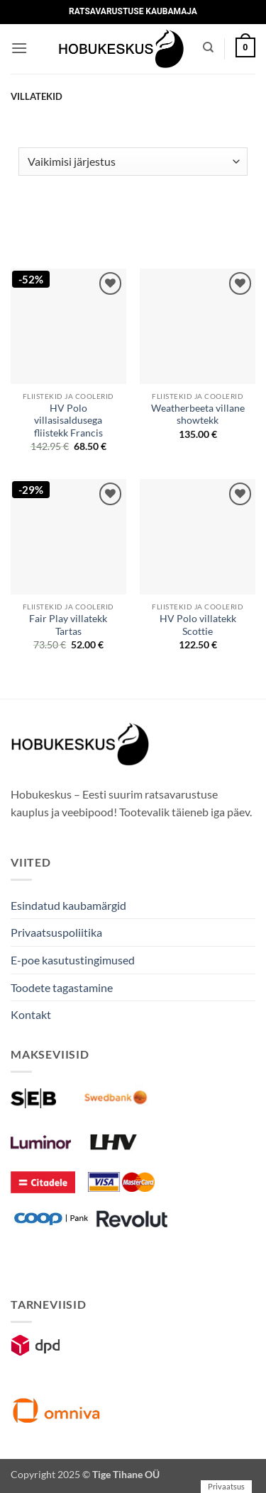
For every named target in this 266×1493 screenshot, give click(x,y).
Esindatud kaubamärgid (68, 905)
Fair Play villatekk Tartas (68, 625)
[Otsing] (208, 47)
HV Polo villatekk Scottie (198, 625)
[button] (19, 47)
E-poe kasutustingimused (73, 960)
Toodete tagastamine (62, 987)
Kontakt (31, 1014)
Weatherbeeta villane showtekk (198, 414)
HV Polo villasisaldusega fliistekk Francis (68, 420)
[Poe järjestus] (133, 161)
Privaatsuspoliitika (56, 932)
